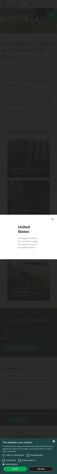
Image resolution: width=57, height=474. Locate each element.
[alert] (28, 456)
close (35, 241)
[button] (28, 464)
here (25, 238)
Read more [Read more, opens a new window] (12, 451)
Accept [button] (15, 469)
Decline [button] (41, 469)
